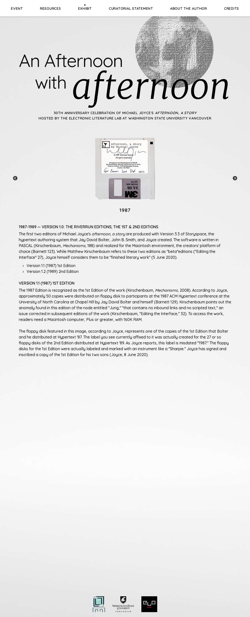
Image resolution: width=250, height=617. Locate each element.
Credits (231, 8)
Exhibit (85, 8)
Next (234, 178)
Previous (15, 178)
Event (17, 8)
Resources (50, 8)
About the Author (188, 8)
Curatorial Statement (131, 8)
